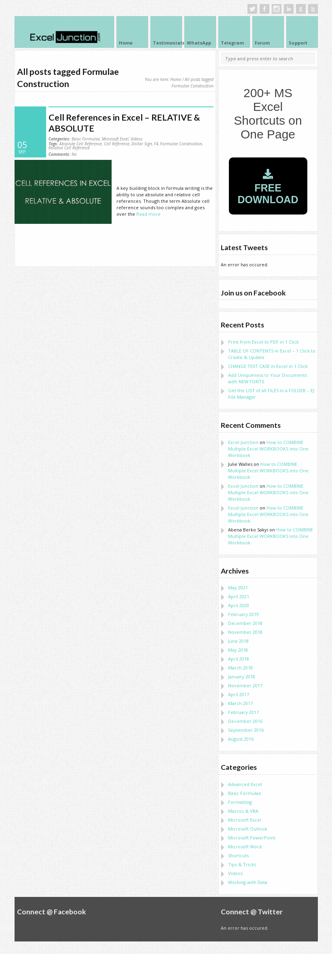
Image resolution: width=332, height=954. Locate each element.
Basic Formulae (86, 139)
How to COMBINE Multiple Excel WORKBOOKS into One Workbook (268, 448)
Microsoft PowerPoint (251, 838)
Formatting (240, 802)
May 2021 (238, 587)
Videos (136, 139)
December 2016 (245, 721)
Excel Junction (243, 442)
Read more (148, 214)
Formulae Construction (181, 144)
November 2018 (245, 632)
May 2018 (238, 650)
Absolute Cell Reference (80, 144)
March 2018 (240, 668)
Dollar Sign (141, 144)
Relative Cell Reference (69, 148)
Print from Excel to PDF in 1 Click (263, 342)
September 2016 (246, 730)
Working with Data (247, 882)
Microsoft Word (245, 847)
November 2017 (245, 685)
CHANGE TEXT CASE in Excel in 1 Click (268, 366)
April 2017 (238, 694)
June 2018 (238, 641)
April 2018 (238, 659)
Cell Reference (116, 144)
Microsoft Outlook (247, 829)
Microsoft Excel (115, 139)
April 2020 (238, 605)
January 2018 (241, 677)
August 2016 (241, 739)
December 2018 (245, 623)
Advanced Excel (245, 784)
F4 (156, 144)
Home (175, 79)
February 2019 (243, 614)
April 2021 (238, 596)
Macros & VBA (243, 811)
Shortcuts (238, 855)
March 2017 (240, 703)
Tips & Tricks (242, 864)
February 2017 (243, 712)
